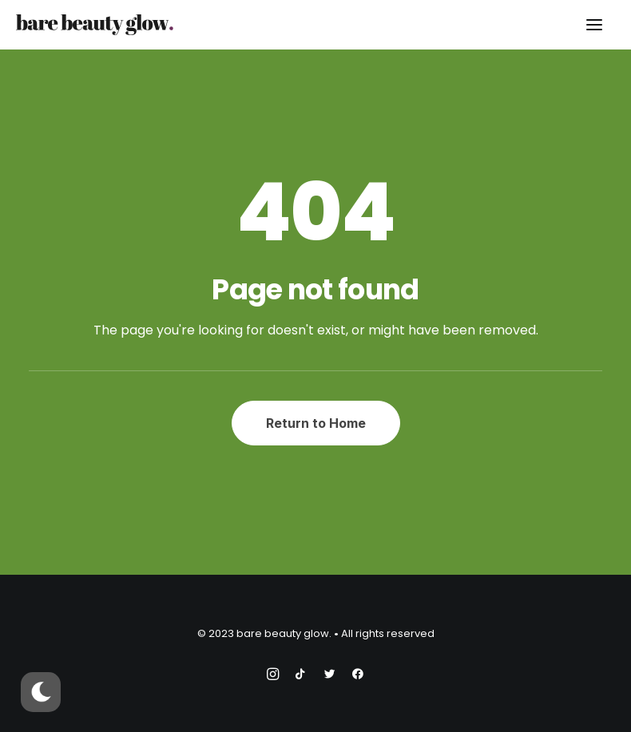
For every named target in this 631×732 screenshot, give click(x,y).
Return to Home (316, 423)
